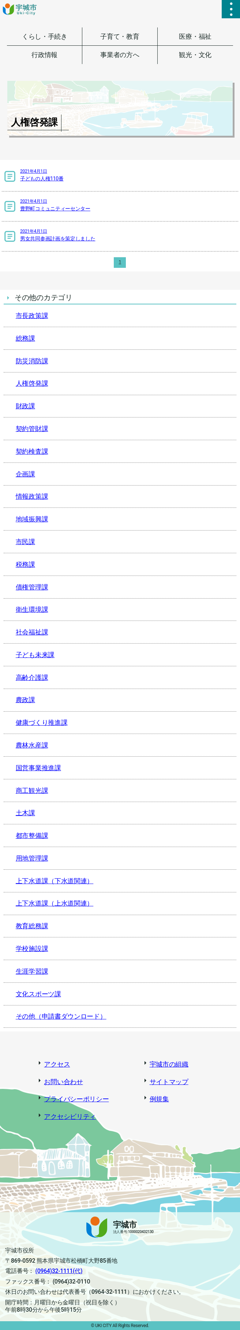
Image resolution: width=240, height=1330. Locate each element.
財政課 (25, 406)
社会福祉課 (32, 632)
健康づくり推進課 (42, 722)
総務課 (25, 338)
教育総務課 (32, 926)
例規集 (159, 1099)
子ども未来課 (35, 655)
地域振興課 (32, 519)
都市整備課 (32, 835)
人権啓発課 (32, 383)
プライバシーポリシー (76, 1099)
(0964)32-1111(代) (59, 1270)
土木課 (25, 813)
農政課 (25, 700)
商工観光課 (32, 790)
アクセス (57, 1064)
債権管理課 (32, 587)
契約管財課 (32, 428)
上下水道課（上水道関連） (54, 903)
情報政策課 (32, 496)
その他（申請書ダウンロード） (61, 1016)
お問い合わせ (63, 1082)
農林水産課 (32, 745)
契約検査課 (32, 451)
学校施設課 (32, 948)
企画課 (25, 474)
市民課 (25, 542)
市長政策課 (32, 315)
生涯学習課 (32, 971)
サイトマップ (169, 1082)
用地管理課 (32, 858)
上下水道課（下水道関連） (54, 881)
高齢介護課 (32, 677)
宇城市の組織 (169, 1064)
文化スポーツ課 (38, 994)
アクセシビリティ (70, 1116)
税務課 (25, 564)
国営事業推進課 (38, 768)
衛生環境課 (32, 609)
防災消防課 (32, 361)
